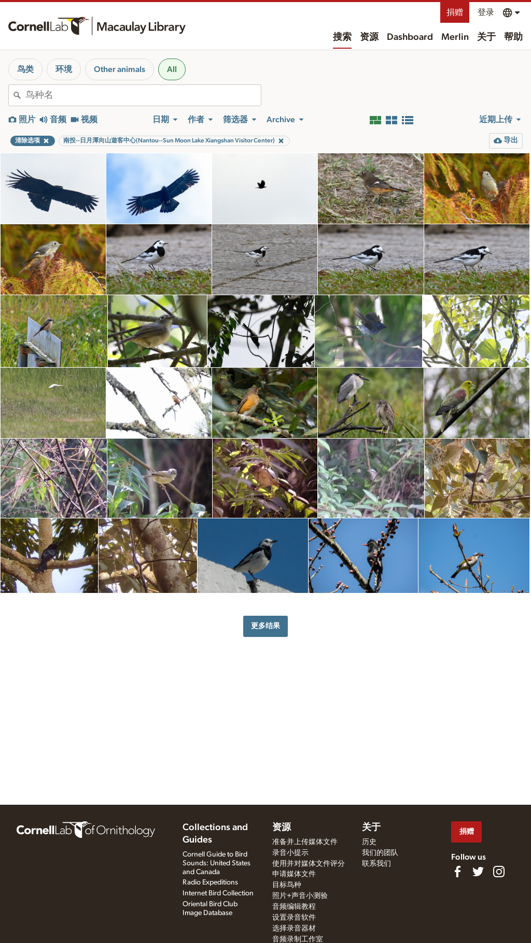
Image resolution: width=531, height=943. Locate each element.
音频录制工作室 (297, 939)
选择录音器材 (294, 928)
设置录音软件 (294, 917)
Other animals (119, 69)
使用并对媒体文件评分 (308, 863)
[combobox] (143, 95)
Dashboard (410, 37)
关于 (486, 37)
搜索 (342, 37)
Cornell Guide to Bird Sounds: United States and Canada (216, 863)
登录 (486, 12)
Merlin (455, 37)
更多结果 (265, 626)
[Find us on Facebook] (457, 871)
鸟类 (25, 69)
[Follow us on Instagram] (499, 871)
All (172, 69)
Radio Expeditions (210, 882)
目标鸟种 (286, 885)
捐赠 (454, 12)
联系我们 (376, 863)
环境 (63, 69)
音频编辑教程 (294, 906)
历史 (369, 842)
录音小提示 (290, 853)
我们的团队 (380, 853)
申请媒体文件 (294, 874)
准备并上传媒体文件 (305, 842)
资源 (369, 37)
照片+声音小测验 (300, 896)
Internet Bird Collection (218, 893)
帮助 (513, 37)
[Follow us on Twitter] (478, 871)
